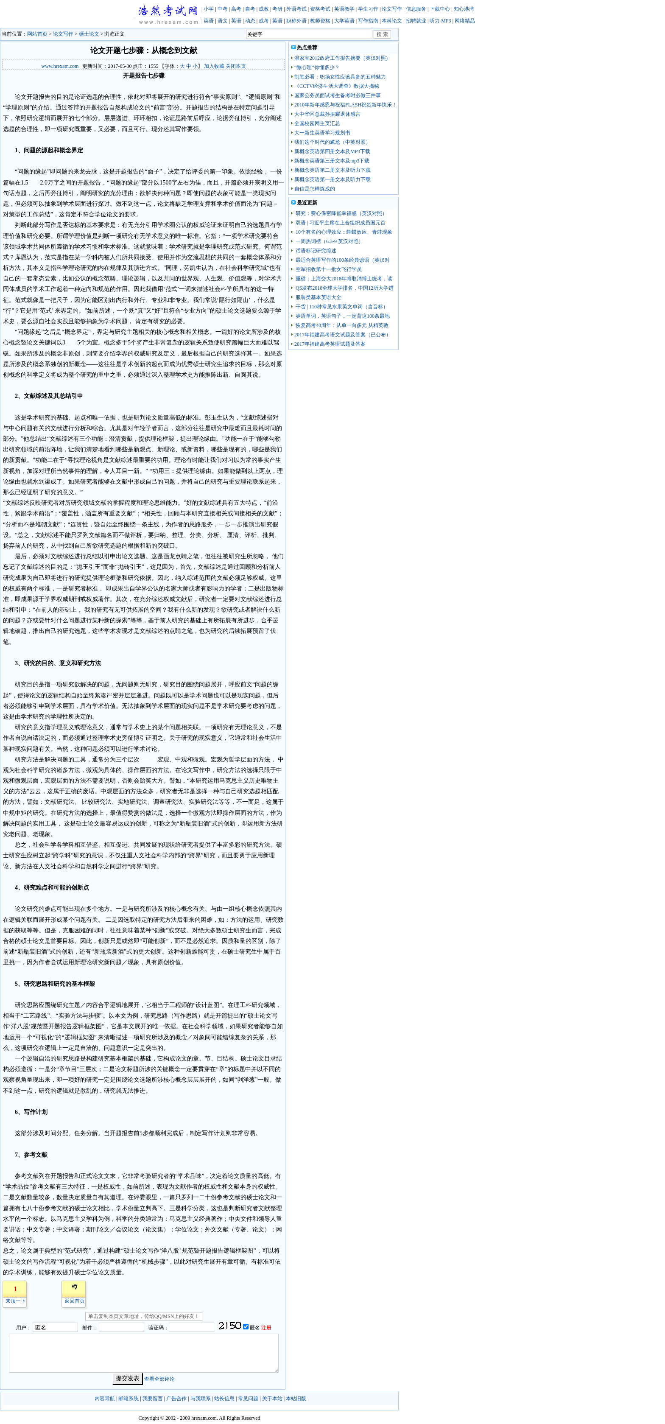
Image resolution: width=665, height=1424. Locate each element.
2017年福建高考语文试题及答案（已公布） (342, 335)
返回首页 (74, 1301)
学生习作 (368, 9)
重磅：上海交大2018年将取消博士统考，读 (343, 279)
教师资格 (320, 21)
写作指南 (368, 21)
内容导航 (105, 1399)
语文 (223, 21)
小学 (209, 9)
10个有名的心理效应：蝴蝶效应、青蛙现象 (343, 232)
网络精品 (465, 21)
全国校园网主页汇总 (317, 123)
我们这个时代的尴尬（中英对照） (332, 142)
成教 (264, 9)
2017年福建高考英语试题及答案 (330, 344)
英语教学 (344, 9)
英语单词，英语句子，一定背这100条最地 (342, 316)
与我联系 (200, 1399)
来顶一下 (16, 1301)
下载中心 (440, 9)
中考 (223, 9)
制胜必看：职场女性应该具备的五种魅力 (340, 77)
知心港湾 (464, 9)
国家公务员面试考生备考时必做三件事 (337, 95)
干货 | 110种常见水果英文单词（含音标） (341, 307)
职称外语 (296, 21)
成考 (264, 21)
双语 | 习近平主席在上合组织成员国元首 (340, 223)
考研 (277, 9)
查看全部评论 (159, 1379)
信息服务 (416, 9)
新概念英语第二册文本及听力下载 (332, 170)
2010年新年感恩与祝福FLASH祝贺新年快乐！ (345, 105)
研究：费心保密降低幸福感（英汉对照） (340, 213)
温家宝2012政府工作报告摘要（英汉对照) (341, 58)
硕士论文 (89, 34)
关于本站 (272, 1399)
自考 (250, 9)
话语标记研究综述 (315, 251)
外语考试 (296, 9)
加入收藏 (214, 66)
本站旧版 (296, 1399)
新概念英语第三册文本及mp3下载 (331, 161)
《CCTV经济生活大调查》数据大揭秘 (336, 86)
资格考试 (320, 9)
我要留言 (152, 1399)
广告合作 (176, 1399)
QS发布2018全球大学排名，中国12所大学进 (344, 288)
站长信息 (224, 1399)
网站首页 (37, 34)
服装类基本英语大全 (317, 297)
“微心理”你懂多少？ (317, 67)
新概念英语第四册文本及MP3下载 (332, 151)
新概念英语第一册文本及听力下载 (332, 179)
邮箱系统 (128, 1399)
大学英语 (344, 21)
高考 (236, 9)
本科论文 (392, 21)
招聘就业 (416, 21)
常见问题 (248, 1399)
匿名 (255, 1328)
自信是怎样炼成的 (314, 189)
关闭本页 (236, 66)
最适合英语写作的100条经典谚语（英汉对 (342, 260)
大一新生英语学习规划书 (322, 133)
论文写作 (392, 9)
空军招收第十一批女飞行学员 (328, 269)
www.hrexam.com (60, 66)
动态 (250, 21)
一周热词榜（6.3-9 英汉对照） (328, 241)
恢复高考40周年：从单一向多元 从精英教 (341, 325)
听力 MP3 (440, 21)
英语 (209, 21)
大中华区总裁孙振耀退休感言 (327, 114)
